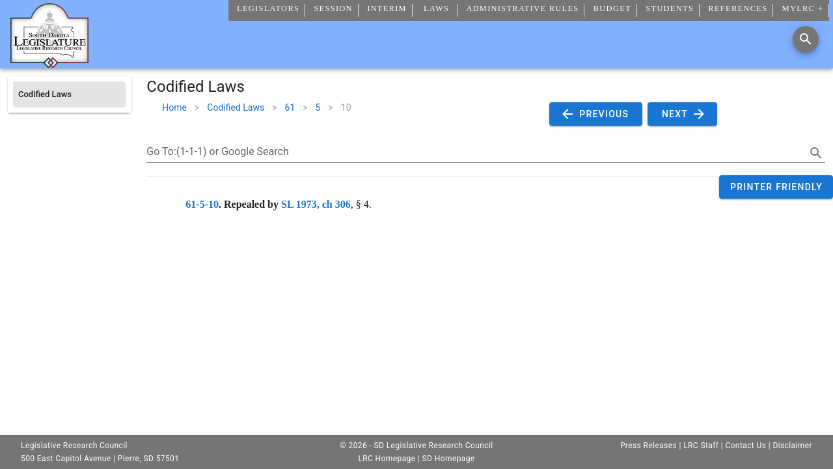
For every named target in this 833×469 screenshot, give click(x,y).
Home (174, 107)
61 (290, 107)
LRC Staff (700, 445)
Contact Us (745, 445)
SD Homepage (448, 458)
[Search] (806, 39)
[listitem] (69, 94)
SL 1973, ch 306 (316, 204)
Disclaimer (792, 445)
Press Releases (648, 445)
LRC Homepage (386, 458)
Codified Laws (235, 107)
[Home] (49, 63)
